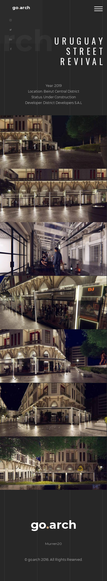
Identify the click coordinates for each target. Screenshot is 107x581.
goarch (21, 7)
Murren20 (53, 544)
